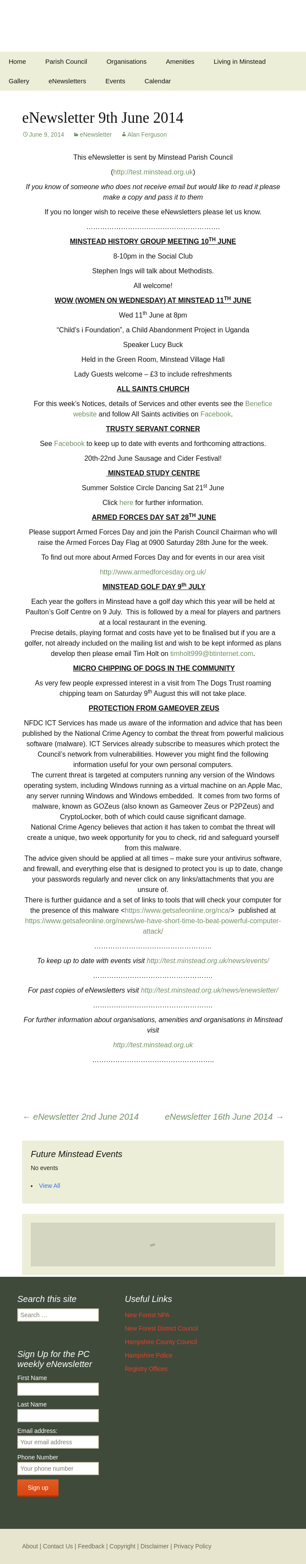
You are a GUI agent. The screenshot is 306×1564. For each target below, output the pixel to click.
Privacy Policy (193, 1546)
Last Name (32, 1404)
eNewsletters (67, 81)
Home (17, 61)
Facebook (215, 414)
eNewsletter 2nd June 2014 (80, 1116)
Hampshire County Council (161, 1341)
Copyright (123, 1546)
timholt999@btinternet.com (211, 653)
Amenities (180, 61)
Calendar (157, 81)
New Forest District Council (161, 1328)
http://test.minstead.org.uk (153, 172)
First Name (32, 1377)
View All (49, 1185)
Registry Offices (146, 1368)
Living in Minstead (240, 61)
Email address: (37, 1430)
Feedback (91, 1546)
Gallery (19, 81)
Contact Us (58, 1546)
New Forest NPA (147, 1315)
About (30, 1546)
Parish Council (66, 61)
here (126, 502)
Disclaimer (154, 1546)
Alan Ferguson (147, 134)
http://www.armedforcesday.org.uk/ (153, 572)
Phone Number (37, 1457)
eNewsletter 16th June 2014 (224, 1116)
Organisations (127, 61)
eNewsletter (96, 134)
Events (115, 81)
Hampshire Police (149, 1355)
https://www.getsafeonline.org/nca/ (178, 910)
